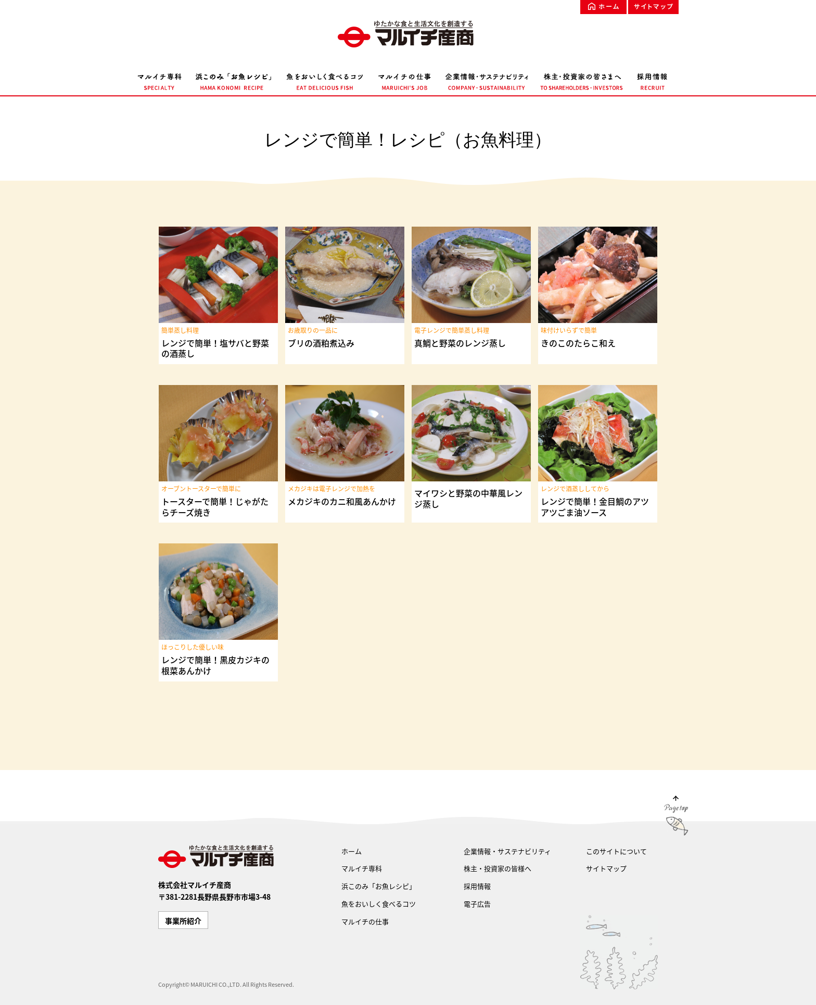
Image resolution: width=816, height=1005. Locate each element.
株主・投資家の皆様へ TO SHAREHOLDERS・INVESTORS (582, 79)
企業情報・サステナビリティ (507, 851)
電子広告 (477, 904)
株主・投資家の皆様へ (497, 868)
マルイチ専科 (361, 868)
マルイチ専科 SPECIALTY (163, 79)
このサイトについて (616, 851)
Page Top (676, 818)
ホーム (603, 7)
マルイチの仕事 (365, 921)
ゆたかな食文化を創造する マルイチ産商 (408, 33)
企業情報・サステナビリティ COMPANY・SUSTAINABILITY (486, 79)
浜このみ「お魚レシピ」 (378, 886)
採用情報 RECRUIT (649, 79)
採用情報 (477, 886)
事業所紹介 (183, 920)
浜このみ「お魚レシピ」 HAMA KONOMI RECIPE (234, 79)
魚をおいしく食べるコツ (378, 904)
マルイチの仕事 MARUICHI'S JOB (405, 79)
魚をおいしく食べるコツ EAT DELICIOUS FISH (325, 79)
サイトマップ (653, 7)
